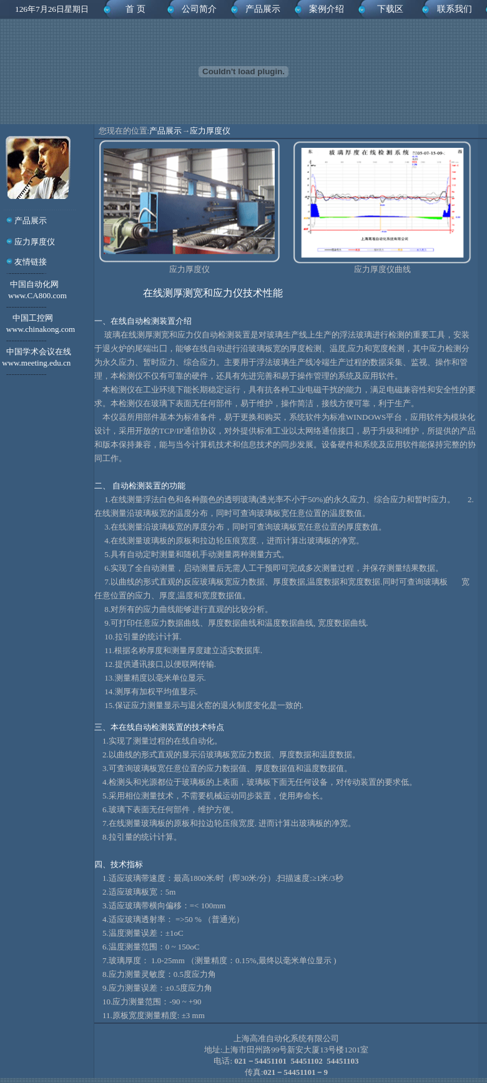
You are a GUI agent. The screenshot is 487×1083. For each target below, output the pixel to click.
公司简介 (199, 9)
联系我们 (454, 9)
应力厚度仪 (33, 241)
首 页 (135, 9)
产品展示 (262, 9)
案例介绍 (326, 9)
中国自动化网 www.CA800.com (33, 295)
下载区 (390, 9)
